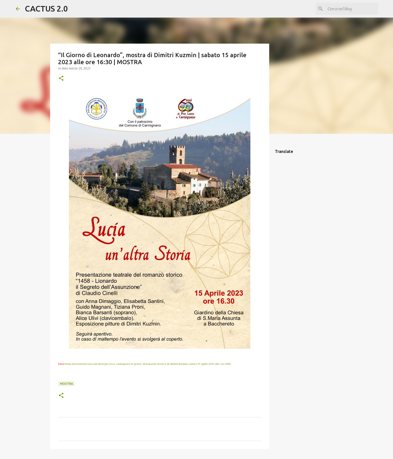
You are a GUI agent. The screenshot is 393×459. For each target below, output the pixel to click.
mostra (66, 383)
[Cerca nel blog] (352, 9)
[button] (61, 78)
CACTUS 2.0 (46, 8)
